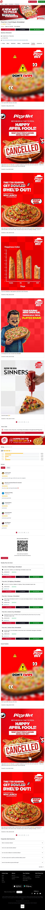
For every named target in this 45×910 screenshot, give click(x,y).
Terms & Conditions (26, 877)
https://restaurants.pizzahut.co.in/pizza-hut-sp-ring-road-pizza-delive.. (15, 40)
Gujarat (6, 4)
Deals (3, 875)
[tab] (3, 43)
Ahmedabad (11, 4)
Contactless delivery (15, 877)
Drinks (3, 880)
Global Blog (37, 877)
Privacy (24, 875)
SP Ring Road (17, 4)
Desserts (3, 881)
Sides (3, 878)
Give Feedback (19, 892)
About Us (13, 875)
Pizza (3, 877)
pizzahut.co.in (6, 574)
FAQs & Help (25, 880)
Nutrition (13, 878)
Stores (2, 4)
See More (41, 866)
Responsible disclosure (27, 878)
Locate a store (38, 875)
